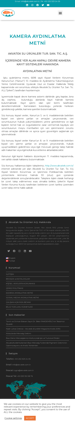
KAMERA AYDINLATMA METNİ (19, 293)
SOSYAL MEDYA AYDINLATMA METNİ (22, 297)
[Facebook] (14, 251)
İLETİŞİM (10, 274)
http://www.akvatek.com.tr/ (59, 165)
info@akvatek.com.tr (30, 1)
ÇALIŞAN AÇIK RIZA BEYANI (18, 302)
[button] (60, 12)
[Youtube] (30, 251)
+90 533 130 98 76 (25, 376)
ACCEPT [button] (30, 418)
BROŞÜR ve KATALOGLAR (18, 279)
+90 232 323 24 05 (52, 1)
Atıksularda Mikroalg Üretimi (18, 333)
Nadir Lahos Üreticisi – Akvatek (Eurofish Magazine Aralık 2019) (33, 329)
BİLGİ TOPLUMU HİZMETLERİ (19, 307)
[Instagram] (19, 251)
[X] (8, 251)
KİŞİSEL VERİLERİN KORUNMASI (20, 283)
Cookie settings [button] (13, 418)
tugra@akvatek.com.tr (24, 370)
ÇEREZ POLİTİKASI (14, 288)
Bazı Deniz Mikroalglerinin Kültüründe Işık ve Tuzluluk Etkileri (33, 338)
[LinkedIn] (25, 251)
